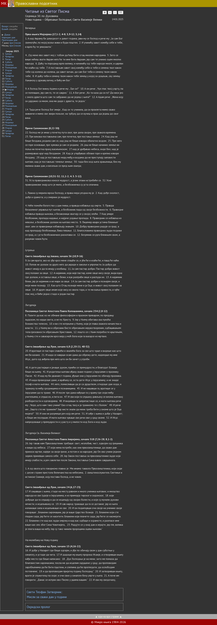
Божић (5, 29)
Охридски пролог (38, 607)
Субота (8, 62)
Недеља (9, 64)
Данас (6, 34)
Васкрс (5, 26)
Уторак (8, 70)
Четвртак (9, 56)
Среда (8, 53)
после (18, 42)
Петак (8, 59)
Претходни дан (9, 40)
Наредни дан (8, 37)
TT (120, 12)
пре (11, 42)
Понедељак (11, 67)
